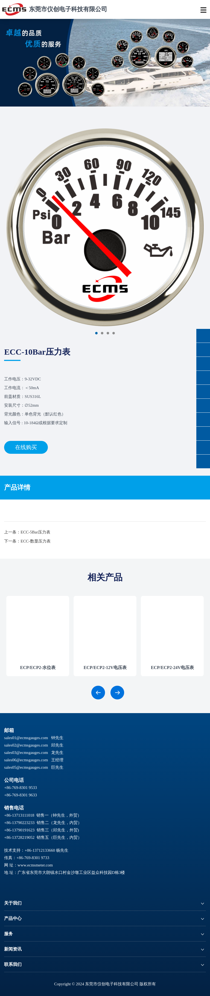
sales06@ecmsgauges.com (26, 760)
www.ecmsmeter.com (35, 865)
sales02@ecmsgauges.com (26, 745)
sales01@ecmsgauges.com (26, 738)
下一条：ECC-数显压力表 (27, 541)
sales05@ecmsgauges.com (26, 767)
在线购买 (26, 447)
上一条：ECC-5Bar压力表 (27, 532)
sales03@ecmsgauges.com (26, 752)
